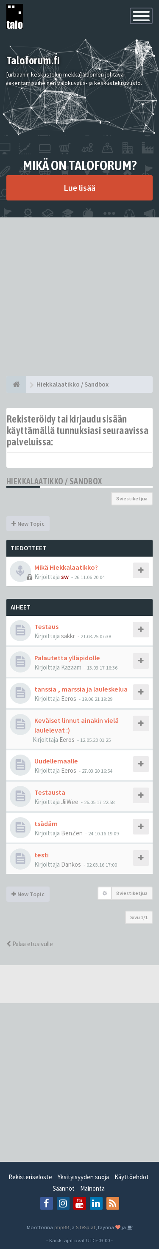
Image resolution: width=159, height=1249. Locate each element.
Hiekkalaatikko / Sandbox (54, 481)
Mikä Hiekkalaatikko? (66, 567)
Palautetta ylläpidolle (67, 657)
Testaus (46, 626)
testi (41, 855)
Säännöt (64, 1188)
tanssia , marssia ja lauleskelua (81, 689)
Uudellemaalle (56, 761)
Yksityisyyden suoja (83, 1177)
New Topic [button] (28, 523)
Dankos (71, 864)
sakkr (68, 636)
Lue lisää (79, 187)
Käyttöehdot (131, 1177)
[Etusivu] (16, 384)
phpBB (61, 1227)
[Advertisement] (79, 296)
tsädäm (46, 823)
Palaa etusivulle (29, 944)
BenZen (72, 833)
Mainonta (92, 1188)
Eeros (68, 698)
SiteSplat (85, 1227)
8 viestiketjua (132, 498)
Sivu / (139, 917)
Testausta (49, 792)
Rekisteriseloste (30, 1177)
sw (65, 577)
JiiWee (69, 802)
